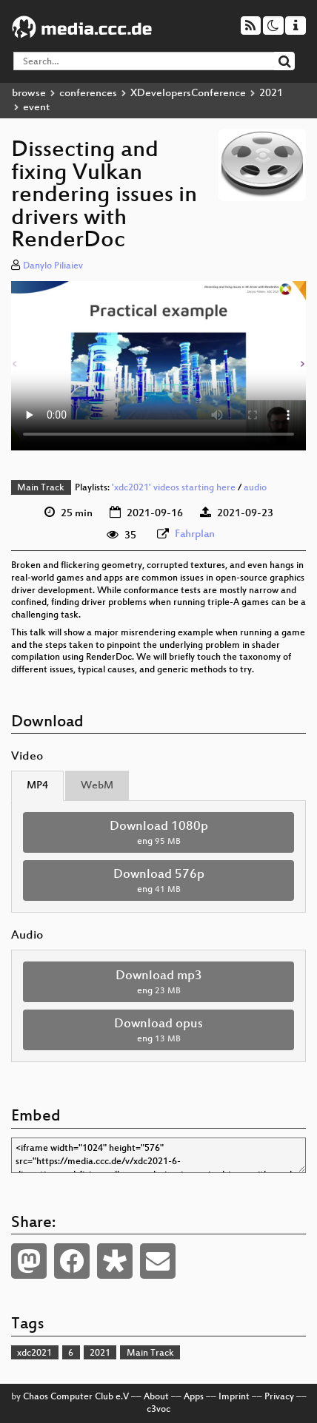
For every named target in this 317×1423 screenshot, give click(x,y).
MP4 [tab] (37, 786)
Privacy (279, 1397)
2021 (271, 93)
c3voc (158, 1410)
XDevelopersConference (188, 93)
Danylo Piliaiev (53, 266)
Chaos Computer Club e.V (76, 1397)
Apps (194, 1397)
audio (255, 488)
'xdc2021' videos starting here (174, 488)
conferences (88, 93)
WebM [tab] (97, 786)
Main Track (40, 488)
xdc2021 (34, 1353)
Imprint (234, 1397)
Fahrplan (195, 534)
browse (29, 93)
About (156, 1397)
